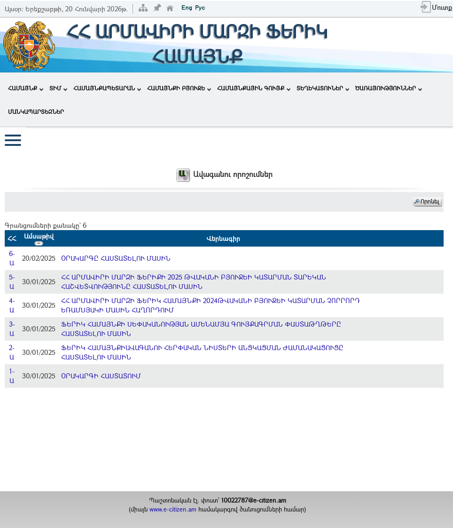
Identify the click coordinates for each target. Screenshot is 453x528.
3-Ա (12, 329)
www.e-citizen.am (172, 509)
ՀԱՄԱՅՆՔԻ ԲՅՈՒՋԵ (179, 88)
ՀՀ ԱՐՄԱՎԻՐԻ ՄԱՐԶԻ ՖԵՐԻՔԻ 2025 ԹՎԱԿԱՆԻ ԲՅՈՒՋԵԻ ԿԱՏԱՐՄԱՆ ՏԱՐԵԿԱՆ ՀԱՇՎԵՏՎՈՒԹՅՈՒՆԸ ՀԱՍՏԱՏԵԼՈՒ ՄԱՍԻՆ (193, 281)
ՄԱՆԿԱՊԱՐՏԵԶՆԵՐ (36, 111)
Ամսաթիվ (39, 239)
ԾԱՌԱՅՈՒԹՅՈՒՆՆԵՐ (388, 88)
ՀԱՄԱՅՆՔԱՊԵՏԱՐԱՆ (107, 88)
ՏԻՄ (58, 88)
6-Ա (12, 258)
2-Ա (12, 352)
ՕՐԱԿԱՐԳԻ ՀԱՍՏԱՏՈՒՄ (101, 375)
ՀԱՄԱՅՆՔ (25, 88)
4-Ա (12, 305)
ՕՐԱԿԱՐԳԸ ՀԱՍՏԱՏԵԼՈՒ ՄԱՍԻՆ (116, 258)
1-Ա (12, 376)
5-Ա (12, 281)
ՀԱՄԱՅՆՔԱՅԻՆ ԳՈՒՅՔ (253, 88)
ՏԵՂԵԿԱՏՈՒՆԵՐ (323, 88)
